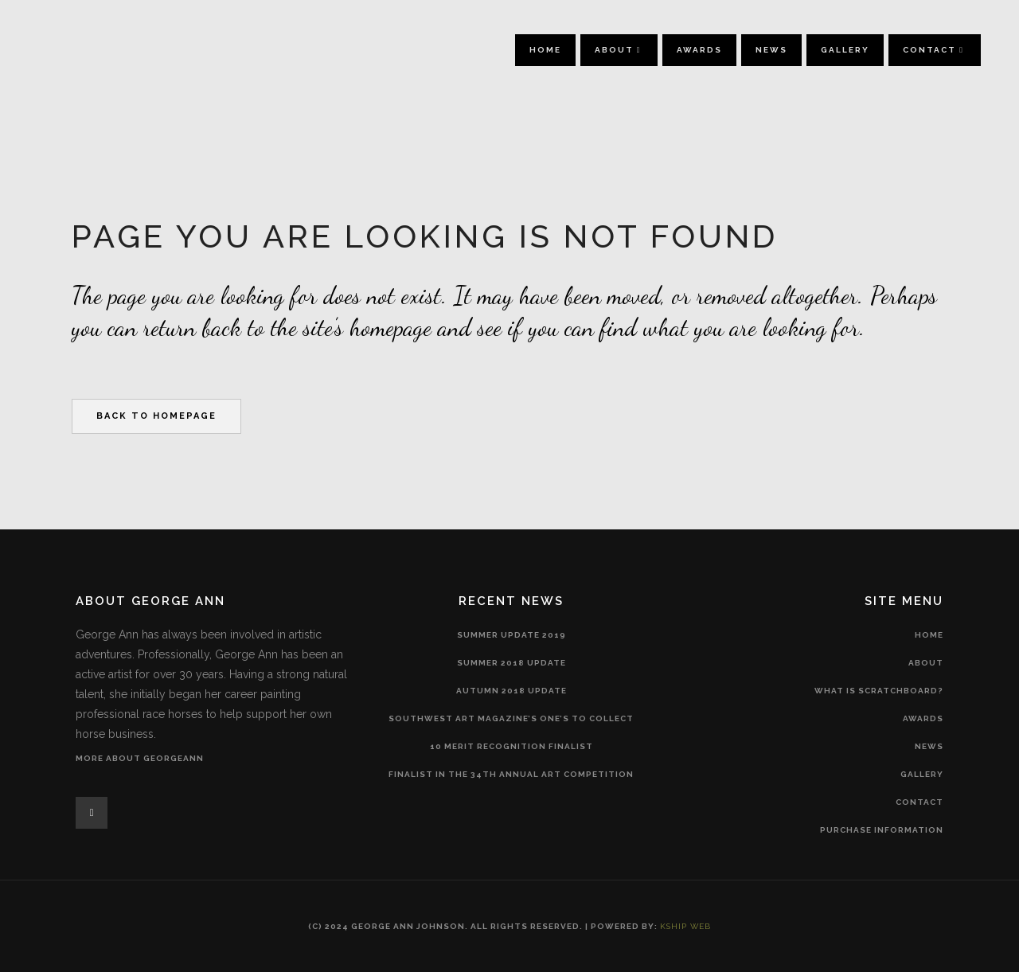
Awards (923, 718)
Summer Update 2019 (511, 634)
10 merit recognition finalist (511, 746)
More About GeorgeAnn (140, 758)
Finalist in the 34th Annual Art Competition (511, 774)
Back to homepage (156, 416)
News (929, 746)
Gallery (921, 774)
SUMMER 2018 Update (511, 662)
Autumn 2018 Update (511, 690)
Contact (919, 802)
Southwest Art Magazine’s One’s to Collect (511, 718)
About (925, 662)
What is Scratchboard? (878, 690)
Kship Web (685, 926)
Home (929, 634)
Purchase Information (881, 830)
